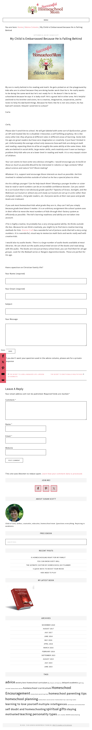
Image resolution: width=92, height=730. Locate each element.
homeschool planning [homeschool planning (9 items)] (21, 699)
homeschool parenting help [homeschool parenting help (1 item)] (39, 694)
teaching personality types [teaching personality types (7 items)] (38, 714)
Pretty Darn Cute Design (62, 725)
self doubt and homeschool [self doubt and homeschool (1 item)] (76, 704)
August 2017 (48, 629)
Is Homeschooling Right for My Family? (48, 557)
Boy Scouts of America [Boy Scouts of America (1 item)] (55, 683)
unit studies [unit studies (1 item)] (62, 715)
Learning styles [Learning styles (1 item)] (71, 699)
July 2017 (48, 632)
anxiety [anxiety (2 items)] (19, 682)
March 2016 (48, 648)
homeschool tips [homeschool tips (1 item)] (60, 699)
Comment (10, 400)
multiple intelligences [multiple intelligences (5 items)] (52, 704)
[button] (46, 20)
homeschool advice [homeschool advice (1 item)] (17, 688)
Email (8, 436)
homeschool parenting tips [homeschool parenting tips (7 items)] (68, 693)
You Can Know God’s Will (48, 561)
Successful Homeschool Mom (46, 8)
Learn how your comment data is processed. (62, 473)
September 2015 (48, 655)
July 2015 (48, 663)
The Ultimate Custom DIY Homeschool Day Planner (48, 565)
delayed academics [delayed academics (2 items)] (70, 682)
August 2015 (48, 659)
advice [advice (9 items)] (10, 682)
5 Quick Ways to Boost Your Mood (48, 569)
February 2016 (48, 651)
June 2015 (48, 667)
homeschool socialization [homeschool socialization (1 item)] (46, 699)
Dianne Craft (28, 230)
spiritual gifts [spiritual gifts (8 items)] (56, 709)
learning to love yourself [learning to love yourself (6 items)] (21, 704)
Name (8, 424)
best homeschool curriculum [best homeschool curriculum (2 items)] (35, 682)
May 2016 (48, 640)
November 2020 (48, 625)
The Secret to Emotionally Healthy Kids (67, 374)
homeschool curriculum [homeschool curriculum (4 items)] (37, 688)
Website (9, 448)
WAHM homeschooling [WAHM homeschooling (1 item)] (73, 715)
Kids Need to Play (48, 573)
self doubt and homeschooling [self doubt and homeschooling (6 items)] (25, 709)
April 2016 (48, 644)
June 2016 (48, 636)
